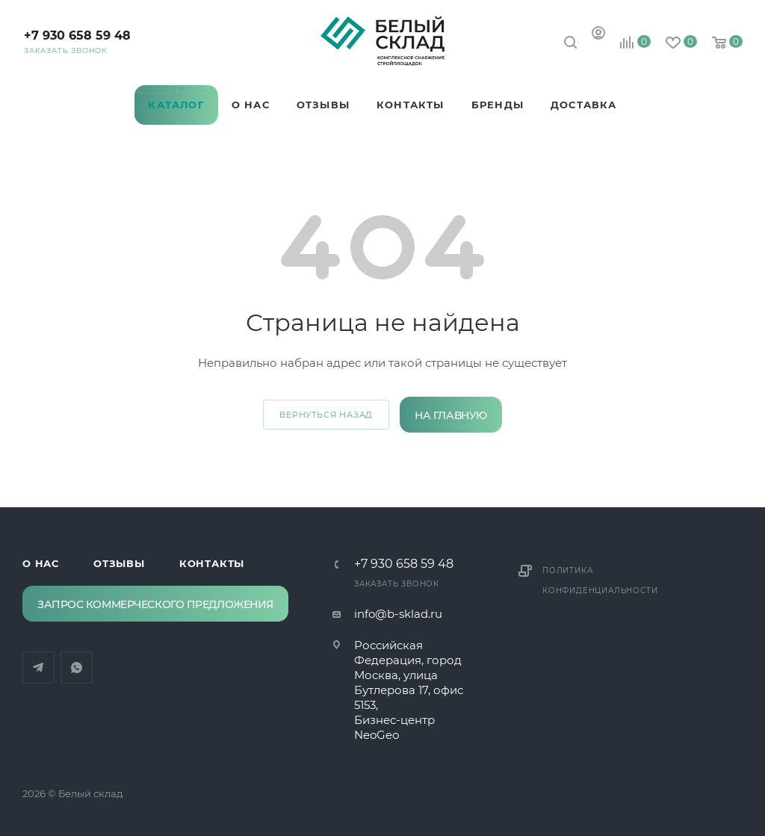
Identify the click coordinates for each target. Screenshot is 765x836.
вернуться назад (326, 414)
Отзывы (119, 563)
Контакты (211, 563)
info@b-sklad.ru (398, 614)
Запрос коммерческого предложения (155, 604)
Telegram (154, 77)
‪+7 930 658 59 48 (77, 35)
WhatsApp (192, 77)
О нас (40, 563)
